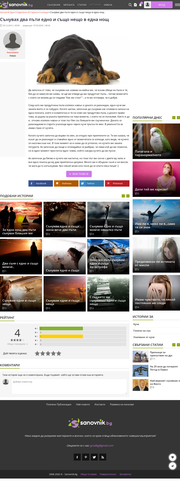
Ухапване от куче (144, 337)
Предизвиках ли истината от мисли (155, 263)
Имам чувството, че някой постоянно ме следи (155, 301)
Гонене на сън (142, 330)
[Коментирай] (69, 386)
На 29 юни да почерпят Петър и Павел (164, 368)
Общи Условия (89, 474)
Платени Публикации (58, 404)
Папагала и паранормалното (148, 153)
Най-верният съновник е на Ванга (165, 382)
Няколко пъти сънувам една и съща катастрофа (107, 263)
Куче (136, 324)
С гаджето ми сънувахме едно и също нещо (108, 300)
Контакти (100, 404)
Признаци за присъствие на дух (161, 354)
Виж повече (80, 174)
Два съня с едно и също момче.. (20, 265)
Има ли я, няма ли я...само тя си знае (155, 225)
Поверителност (108, 474)
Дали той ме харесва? (151, 189)
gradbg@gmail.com (101, 445)
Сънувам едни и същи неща (19, 302)
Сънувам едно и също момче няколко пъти (106, 228)
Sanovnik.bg (6, 12)
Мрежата (68, 4)
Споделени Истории (26, 12)
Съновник (53, 4)
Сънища (43, 12)
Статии (82, 4)
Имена (108, 4)
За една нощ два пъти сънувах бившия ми (19, 231)
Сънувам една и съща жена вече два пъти (62, 228)
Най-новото (83, 404)
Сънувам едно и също (62, 270)
